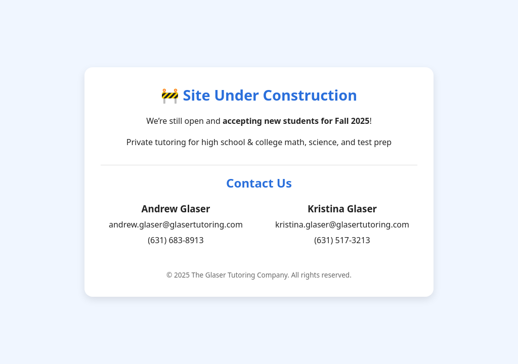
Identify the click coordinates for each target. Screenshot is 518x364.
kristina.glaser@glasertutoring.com (342, 224)
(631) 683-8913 (175, 240)
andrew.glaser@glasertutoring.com (176, 224)
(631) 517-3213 (342, 240)
